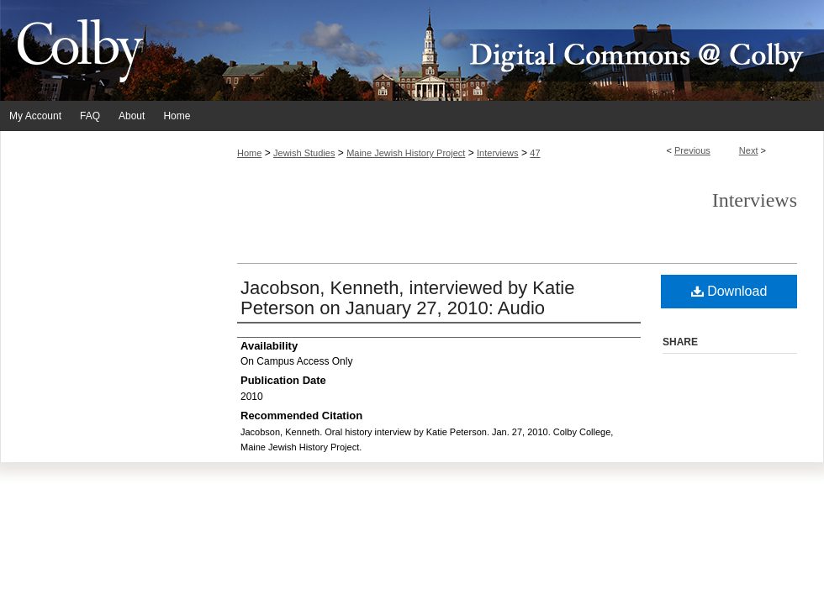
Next (748, 150)
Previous (692, 150)
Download (729, 291)
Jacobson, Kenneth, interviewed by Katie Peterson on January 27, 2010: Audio (407, 297)
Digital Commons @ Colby (513, 50)
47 (535, 153)
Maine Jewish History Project (405, 153)
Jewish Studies (304, 153)
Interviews (498, 153)
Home (249, 153)
